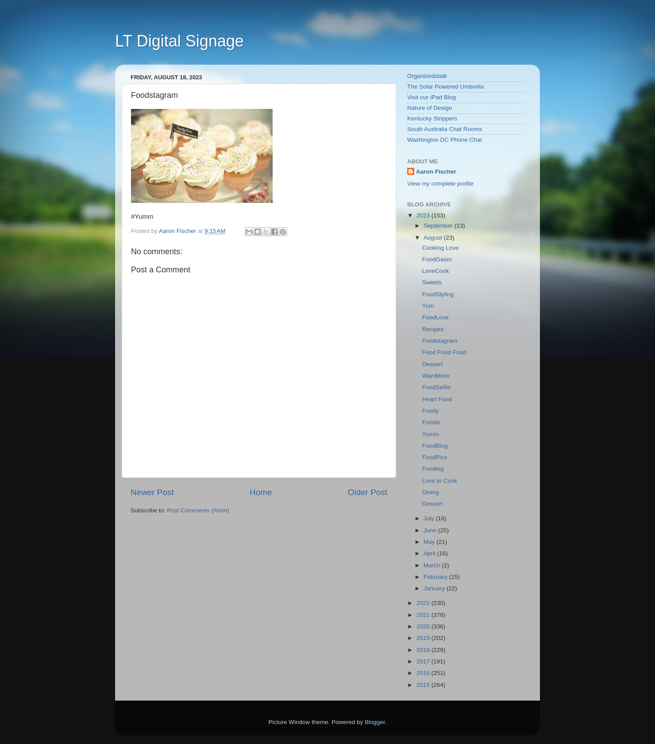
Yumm (430, 434)
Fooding (433, 468)
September (439, 225)
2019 (424, 638)
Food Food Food (444, 352)
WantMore (436, 375)
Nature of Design (429, 108)
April (430, 553)
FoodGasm (437, 259)
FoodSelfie (436, 387)
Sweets (432, 282)
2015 (424, 685)
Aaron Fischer (436, 171)
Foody (430, 410)
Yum (428, 305)
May (430, 542)
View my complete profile (440, 183)
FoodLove (435, 317)
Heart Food (437, 399)
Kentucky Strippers (432, 118)
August (434, 237)
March (433, 565)
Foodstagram (440, 340)
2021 (424, 615)
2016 (424, 673)
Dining (430, 492)
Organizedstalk (427, 76)
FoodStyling (438, 294)
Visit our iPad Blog (431, 97)
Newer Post (152, 492)
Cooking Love (440, 247)
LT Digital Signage (179, 41)
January (435, 588)
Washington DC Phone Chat (444, 139)
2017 (424, 661)
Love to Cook (440, 480)
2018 (424, 650)
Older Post (367, 492)
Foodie (431, 422)
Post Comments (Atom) (198, 510)
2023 (424, 215)
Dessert (432, 364)
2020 (424, 626)
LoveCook (435, 270)
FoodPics (434, 457)
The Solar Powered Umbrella (445, 86)
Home (261, 492)
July (430, 518)
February (436, 577)
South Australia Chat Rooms (444, 129)
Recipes (433, 329)
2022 (424, 603)
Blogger (375, 722)
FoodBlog (435, 445)
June (431, 530)
